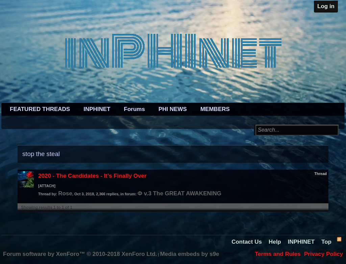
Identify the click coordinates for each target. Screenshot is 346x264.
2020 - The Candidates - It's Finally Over (92, 176)
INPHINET (96, 109)
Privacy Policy (323, 254)
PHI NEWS (172, 109)
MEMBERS (215, 109)
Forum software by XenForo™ (80, 254)
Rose (65, 193)
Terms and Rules (278, 254)
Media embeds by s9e (189, 254)
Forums (134, 109)
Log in (326, 6)
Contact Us (246, 242)
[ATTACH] (46, 186)
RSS (339, 239)
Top (326, 242)
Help (275, 242)
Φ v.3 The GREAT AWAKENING (179, 193)
